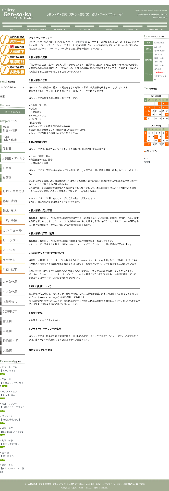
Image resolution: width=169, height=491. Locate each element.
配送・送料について (157, 29)
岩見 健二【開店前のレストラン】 (12, 431)
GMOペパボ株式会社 (76, 41)
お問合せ (108, 29)
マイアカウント (84, 29)
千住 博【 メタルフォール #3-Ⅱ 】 (12, 383)
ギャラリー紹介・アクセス (36, 29)
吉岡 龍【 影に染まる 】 (8, 456)
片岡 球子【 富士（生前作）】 (10, 443)
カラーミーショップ (56, 45)
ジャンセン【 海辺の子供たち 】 (10, 419)
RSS (146, 158)
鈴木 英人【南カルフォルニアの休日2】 (12, 468)
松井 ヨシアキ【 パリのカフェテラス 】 (12, 407)
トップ (12, 29)
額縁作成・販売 (36, 484)
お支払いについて (133, 29)
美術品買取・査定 (60, 29)
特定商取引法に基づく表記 (134, 484)
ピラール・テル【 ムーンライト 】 (9, 370)
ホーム (27, 484)
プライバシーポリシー (115, 484)
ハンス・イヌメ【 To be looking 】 (9, 394)
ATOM (147, 162)
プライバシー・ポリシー (52, 48)
